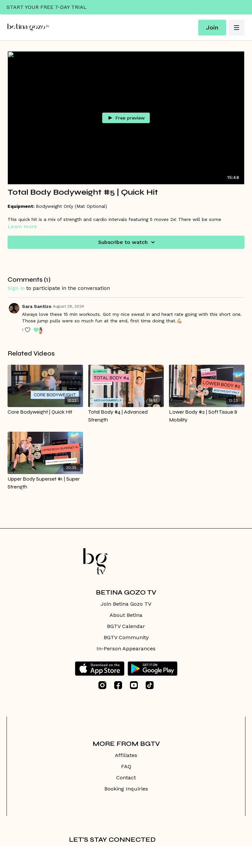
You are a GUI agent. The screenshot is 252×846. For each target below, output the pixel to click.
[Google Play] (152, 668)
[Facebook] (118, 685)
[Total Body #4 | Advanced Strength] (126, 416)
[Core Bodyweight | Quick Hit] (45, 412)
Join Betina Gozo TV (126, 604)
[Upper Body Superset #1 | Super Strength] (45, 483)
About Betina (126, 615)
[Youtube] (134, 685)
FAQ (126, 766)
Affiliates (126, 755)
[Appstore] (99, 668)
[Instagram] (102, 685)
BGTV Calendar (126, 626)
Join (212, 27)
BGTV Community (126, 637)
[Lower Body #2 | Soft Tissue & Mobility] (206, 416)
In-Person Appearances (126, 648)
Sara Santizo (37, 306)
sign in (16, 288)
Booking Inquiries (126, 789)
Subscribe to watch (127, 242)
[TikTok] (150, 685)
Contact (126, 777)
